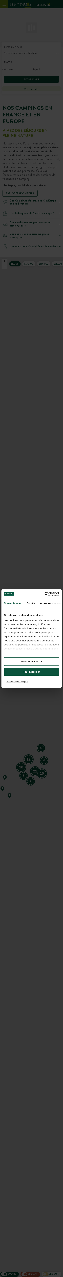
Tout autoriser (31, 671)
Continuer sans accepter (17, 682)
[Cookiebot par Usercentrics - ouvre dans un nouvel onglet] (45, 594)
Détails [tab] (31, 603)
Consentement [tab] (13, 603)
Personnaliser (31, 661)
